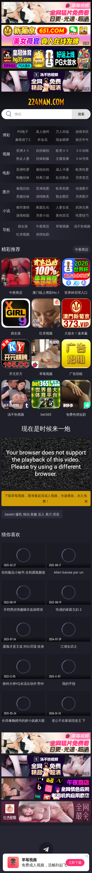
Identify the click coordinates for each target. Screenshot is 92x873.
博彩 (6, 135)
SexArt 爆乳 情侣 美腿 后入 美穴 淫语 (32, 514)
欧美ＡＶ (62, 150)
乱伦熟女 (62, 177)
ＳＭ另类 (82, 158)
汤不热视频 (82, 226)
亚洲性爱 (22, 169)
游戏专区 (82, 131)
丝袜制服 (42, 158)
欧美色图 (62, 188)
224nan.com (46, 102)
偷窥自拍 (22, 188)
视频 (6, 153)
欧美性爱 (82, 169)
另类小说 (42, 215)
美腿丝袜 (22, 196)
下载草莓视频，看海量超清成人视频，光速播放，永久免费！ (46, 498)
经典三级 (42, 177)
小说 (6, 210)
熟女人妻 (22, 158)
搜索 (81, 114)
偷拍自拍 (42, 169)
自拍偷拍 (42, 150)
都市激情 (22, 207)
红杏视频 (22, 234)
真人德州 (42, 131)
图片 (6, 191)
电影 (6, 172)
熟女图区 (62, 196)
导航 (6, 229)
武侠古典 (82, 207)
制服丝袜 (22, 177)
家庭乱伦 (42, 207)
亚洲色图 (42, 188)
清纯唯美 (42, 196)
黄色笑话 (62, 215)
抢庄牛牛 (82, 139)
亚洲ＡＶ (22, 150)
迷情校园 (22, 215)
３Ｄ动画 (82, 150)
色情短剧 (42, 234)
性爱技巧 (82, 215)
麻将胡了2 (22, 139)
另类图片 (82, 196)
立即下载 (75, 862)
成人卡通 (62, 169)
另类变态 (82, 177)
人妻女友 (62, 207)
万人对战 (62, 131)
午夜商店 (42, 226)
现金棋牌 (62, 139)
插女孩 (23, 226)
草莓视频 (62, 226)
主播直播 (62, 158)
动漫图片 (82, 188)
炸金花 (43, 139)
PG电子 (22, 131)
